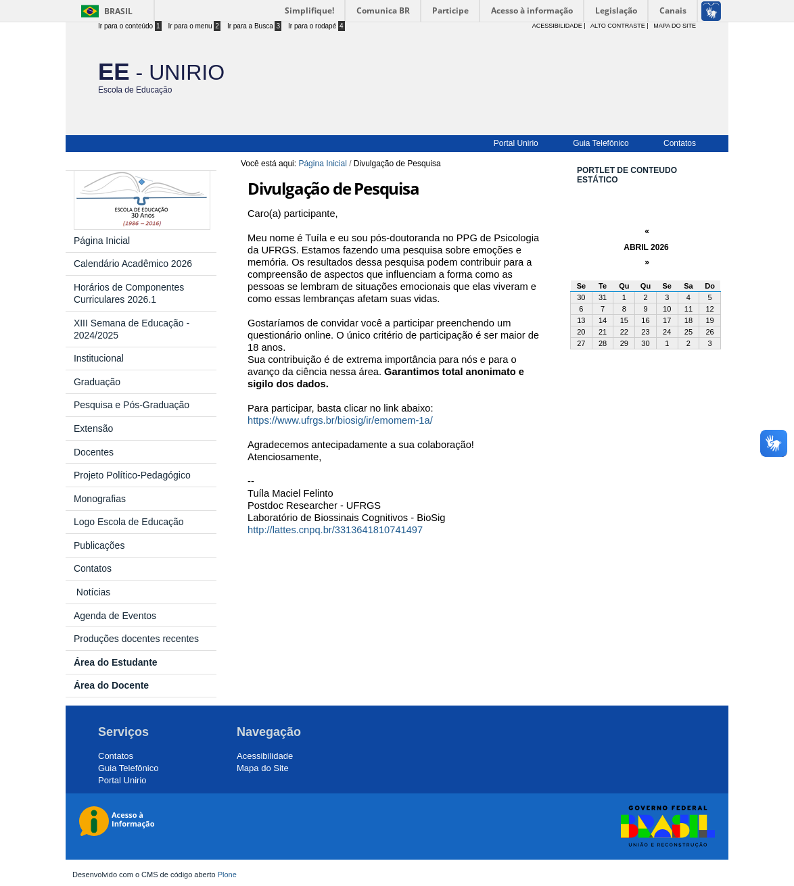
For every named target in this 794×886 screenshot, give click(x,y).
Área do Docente (111, 685)
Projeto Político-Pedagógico (132, 475)
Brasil (118, 11)
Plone (227, 874)
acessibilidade (557, 25)
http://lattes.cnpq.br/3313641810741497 (335, 529)
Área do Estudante (118, 662)
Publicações (99, 545)
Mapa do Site (674, 25)
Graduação (97, 381)
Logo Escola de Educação (129, 521)
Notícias (92, 592)
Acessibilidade (265, 756)
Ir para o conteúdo (130, 26)
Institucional (99, 358)
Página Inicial (322, 163)
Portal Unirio (516, 143)
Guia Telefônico (601, 143)
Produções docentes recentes (136, 638)
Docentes (94, 452)
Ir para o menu (194, 26)
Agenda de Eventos (115, 615)
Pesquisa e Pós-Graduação (131, 404)
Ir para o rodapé (316, 26)
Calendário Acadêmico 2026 (133, 263)
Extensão (93, 428)
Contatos (679, 143)
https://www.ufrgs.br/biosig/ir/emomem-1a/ (340, 420)
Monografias (100, 498)
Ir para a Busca (254, 26)
